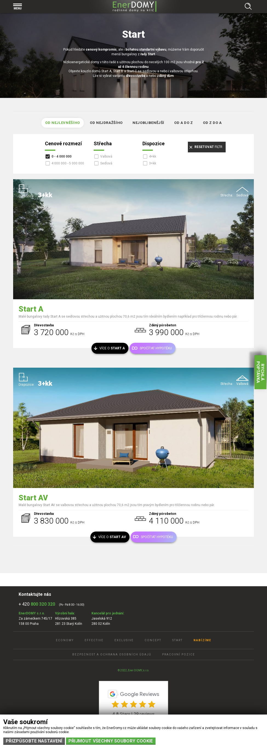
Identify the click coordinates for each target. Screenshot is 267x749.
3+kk (152, 163)
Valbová (106, 156)
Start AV (33, 497)
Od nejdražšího (106, 123)
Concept (153, 640)
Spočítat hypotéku (156, 348)
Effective (94, 640)
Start (177, 640)
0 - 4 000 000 (61, 156)
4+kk (152, 156)
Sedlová (106, 163)
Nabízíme (202, 640)
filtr (208, 147)
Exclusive (124, 640)
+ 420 (37, 604)
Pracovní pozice (178, 654)
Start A (31, 309)
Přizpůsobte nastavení (34, 741)
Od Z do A (212, 123)
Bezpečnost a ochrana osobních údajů (111, 654)
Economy (65, 640)
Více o (112, 348)
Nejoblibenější (148, 123)
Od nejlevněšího (62, 123)
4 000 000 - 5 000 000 (67, 163)
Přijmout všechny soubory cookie (110, 741)
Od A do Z (183, 123)
